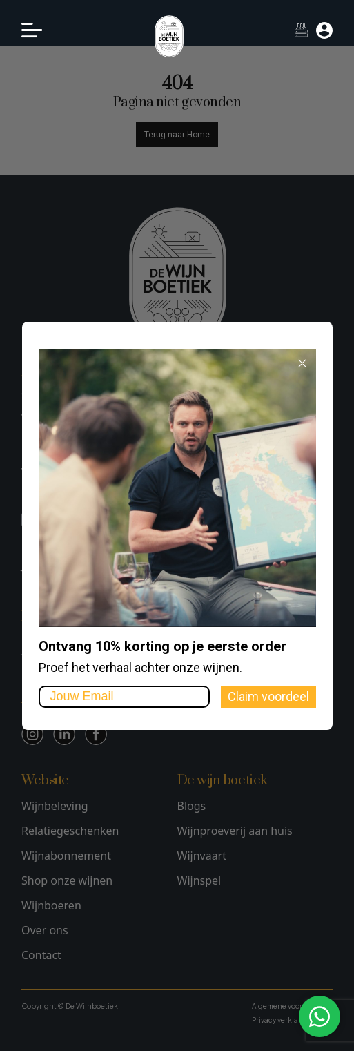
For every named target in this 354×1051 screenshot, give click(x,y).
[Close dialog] (302, 363)
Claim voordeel (268, 696)
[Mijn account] (324, 30)
